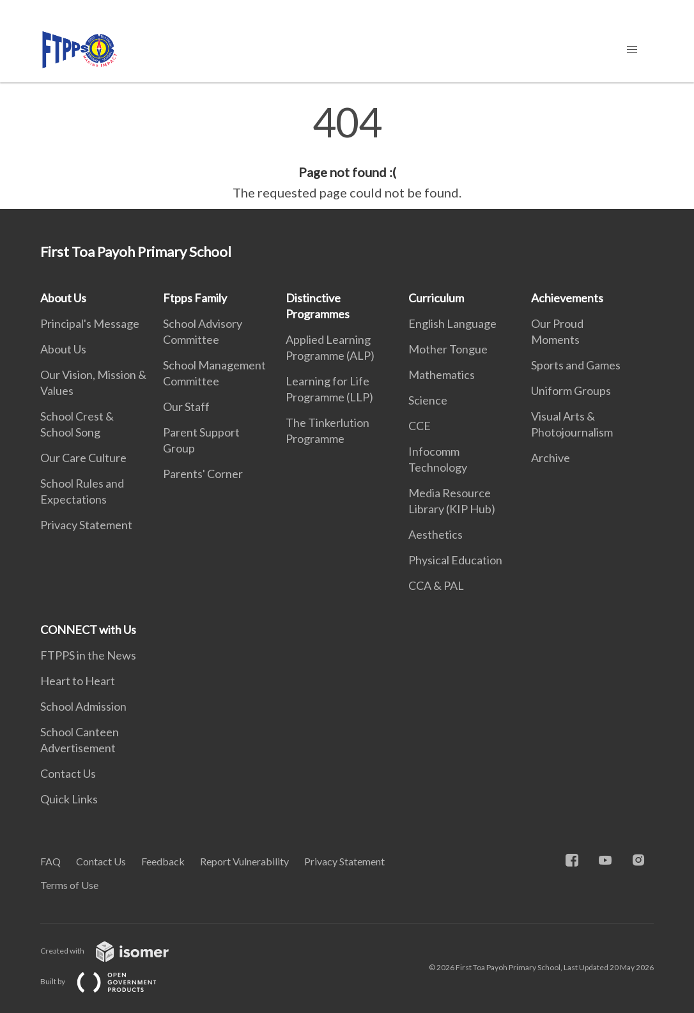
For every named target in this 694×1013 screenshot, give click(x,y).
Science (427, 400)
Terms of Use (69, 885)
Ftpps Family (195, 298)
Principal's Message (89, 323)
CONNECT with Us (88, 629)
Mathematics (441, 374)
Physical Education (455, 560)
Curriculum (436, 298)
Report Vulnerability (244, 861)
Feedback (163, 861)
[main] (347, 152)
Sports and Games (576, 365)
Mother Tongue (448, 349)
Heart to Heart (77, 681)
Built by (108, 981)
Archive (550, 458)
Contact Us (68, 773)
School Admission (83, 706)
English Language (452, 323)
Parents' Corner (203, 474)
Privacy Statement (86, 525)
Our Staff (186, 406)
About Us (63, 298)
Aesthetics (435, 534)
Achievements (567, 298)
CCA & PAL (436, 585)
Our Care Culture (83, 458)
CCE (419, 426)
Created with (114, 950)
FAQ (50, 861)
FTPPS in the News (88, 655)
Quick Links (69, 799)
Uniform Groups (571, 390)
